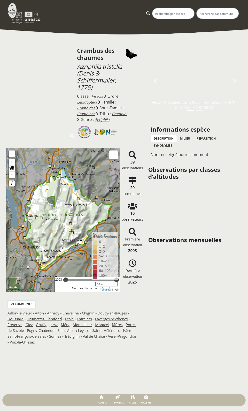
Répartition (206, 138)
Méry (91, 324)
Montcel (130, 324)
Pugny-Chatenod (72, 330)
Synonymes (163, 145)
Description (164, 138)
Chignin (93, 313)
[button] (12, 168)
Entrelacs (91, 318)
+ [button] (12, 162)
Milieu (185, 138)
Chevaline (74, 313)
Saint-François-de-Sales (75, 336)
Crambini (85, 119)
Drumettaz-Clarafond (48, 318)
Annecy (55, 313)
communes (21, 304)
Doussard (16, 318)
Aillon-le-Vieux (20, 313)
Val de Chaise (20, 342)
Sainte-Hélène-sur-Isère (29, 336)
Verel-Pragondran (51, 342)
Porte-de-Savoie (39, 330)
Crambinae (87, 113)
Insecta (98, 96)
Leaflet (106, 289)
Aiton (41, 313)
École (75, 318)
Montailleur (109, 324)
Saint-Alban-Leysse (107, 330)
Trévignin (124, 336)
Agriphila (120, 119)
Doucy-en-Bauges (119, 313)
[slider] (65, 279)
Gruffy (65, 324)
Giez (53, 324)
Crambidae (87, 108)
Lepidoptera (88, 102)
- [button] (12, 175)
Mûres (15, 330)
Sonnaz (105, 336)
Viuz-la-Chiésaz (84, 342)
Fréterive (38, 324)
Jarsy (79, 324)
